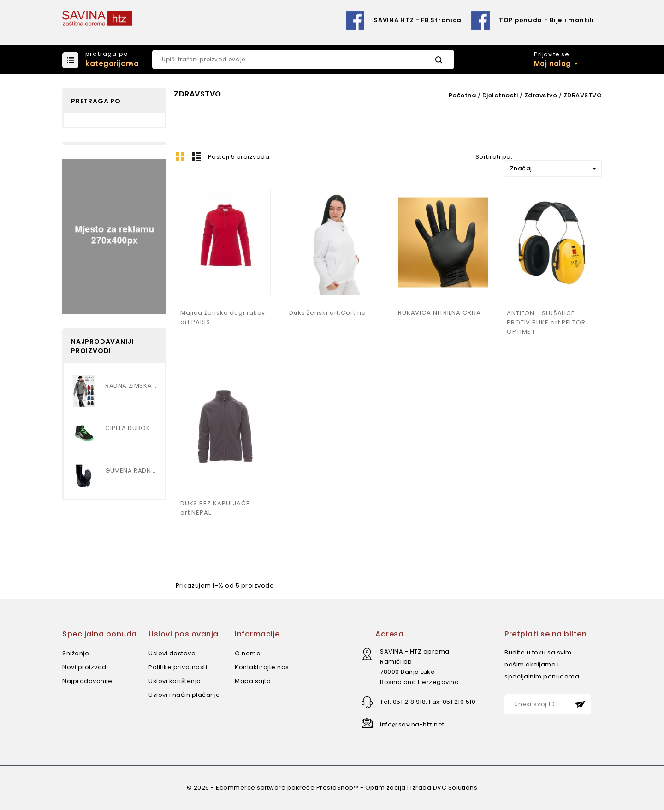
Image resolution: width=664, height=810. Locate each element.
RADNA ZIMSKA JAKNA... (131, 385)
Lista (196, 156)
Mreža (180, 156)
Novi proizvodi (85, 667)
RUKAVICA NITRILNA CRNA (439, 312)
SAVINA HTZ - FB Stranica (418, 20)
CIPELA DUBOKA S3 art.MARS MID (131, 428)
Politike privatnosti (177, 667)
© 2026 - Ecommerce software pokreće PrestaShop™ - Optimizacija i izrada (310, 787)
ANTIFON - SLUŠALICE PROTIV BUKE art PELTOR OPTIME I (546, 322)
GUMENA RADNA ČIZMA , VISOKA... (131, 470)
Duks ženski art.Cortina (327, 312)
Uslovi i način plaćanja (184, 694)
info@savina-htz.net (412, 724)
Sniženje (75, 653)
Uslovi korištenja (174, 681)
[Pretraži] (303, 59)
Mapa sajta (253, 681)
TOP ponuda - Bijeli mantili (546, 20)
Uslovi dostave (172, 653)
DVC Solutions (455, 787)
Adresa (389, 634)
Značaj (555, 168)
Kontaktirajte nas (262, 667)
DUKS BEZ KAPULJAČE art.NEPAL (215, 508)
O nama (248, 653)
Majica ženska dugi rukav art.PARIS (223, 317)
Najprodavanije (87, 681)
